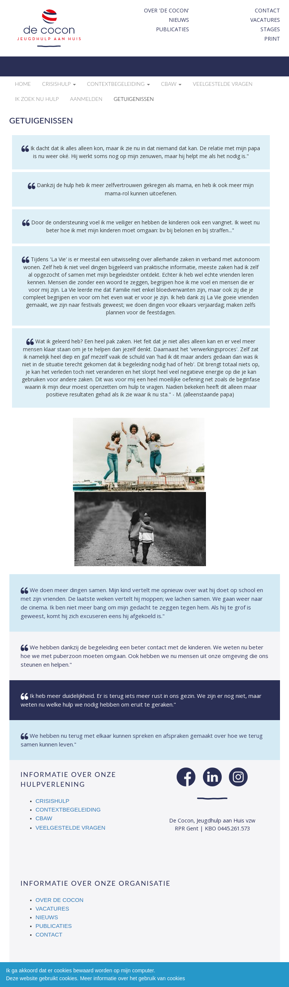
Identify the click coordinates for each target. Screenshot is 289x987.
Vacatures (265, 19)
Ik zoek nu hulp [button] (37, 99)
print (272, 38)
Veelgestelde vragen (71, 827)
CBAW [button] (171, 84)
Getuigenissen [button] (134, 99)
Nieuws (179, 19)
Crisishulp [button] (59, 84)
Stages (270, 29)
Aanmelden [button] (86, 99)
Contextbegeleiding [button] (118, 84)
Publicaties (172, 29)
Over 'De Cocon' (166, 10)
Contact (267, 10)
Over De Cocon (60, 900)
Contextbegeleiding (68, 809)
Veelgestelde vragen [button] (223, 84)
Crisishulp (53, 801)
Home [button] (23, 84)
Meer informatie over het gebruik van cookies (132, 978)
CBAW (44, 818)
